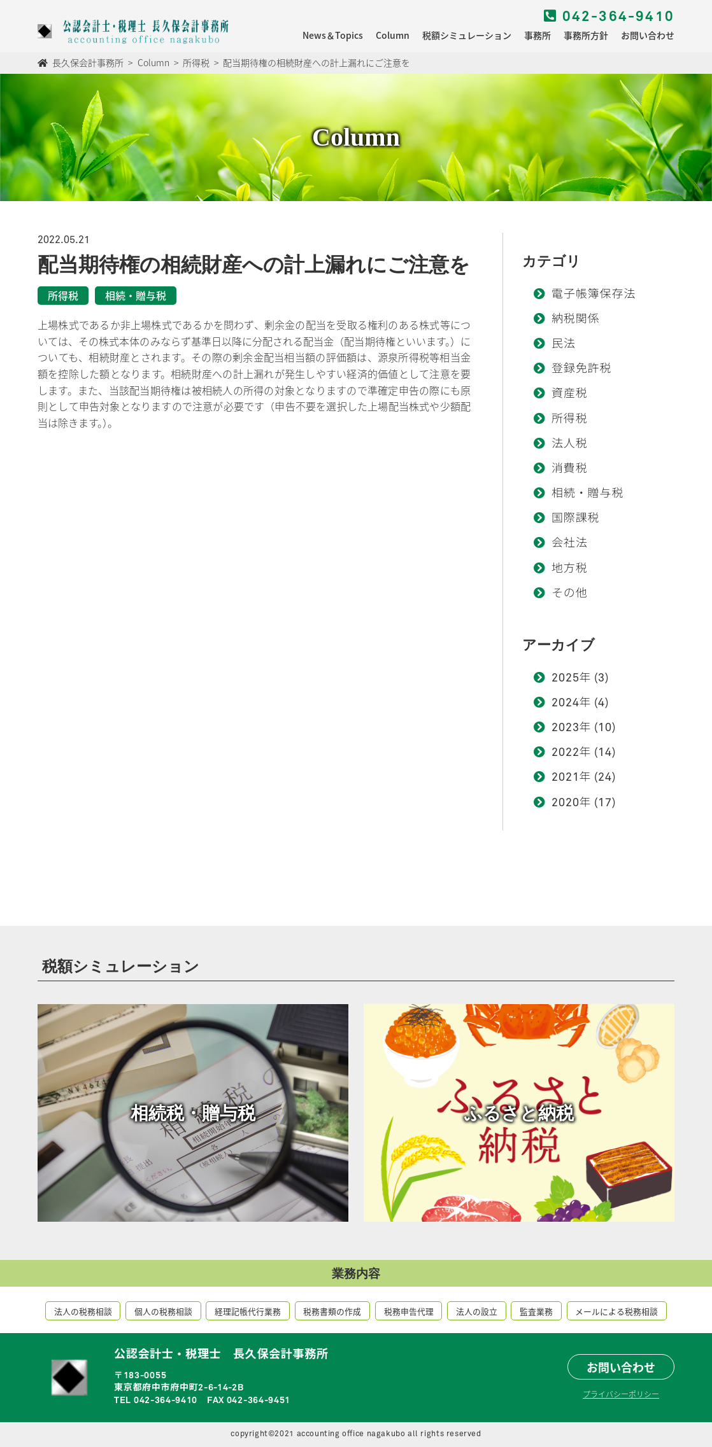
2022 (566, 752)
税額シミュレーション (466, 35)
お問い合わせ (647, 35)
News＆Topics (333, 35)
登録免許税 (582, 369)
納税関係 (576, 319)
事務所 (537, 35)
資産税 (570, 394)
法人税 (570, 444)
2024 (566, 703)
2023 (566, 728)
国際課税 (576, 518)
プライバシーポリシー (621, 1393)
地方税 (570, 569)
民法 (564, 344)
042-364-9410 (609, 17)
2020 (566, 803)
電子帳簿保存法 (594, 294)
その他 (570, 593)
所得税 (570, 419)
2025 (566, 678)
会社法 (570, 543)
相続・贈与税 (587, 494)
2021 (566, 777)
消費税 (570, 469)
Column (392, 35)
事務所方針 (586, 35)
